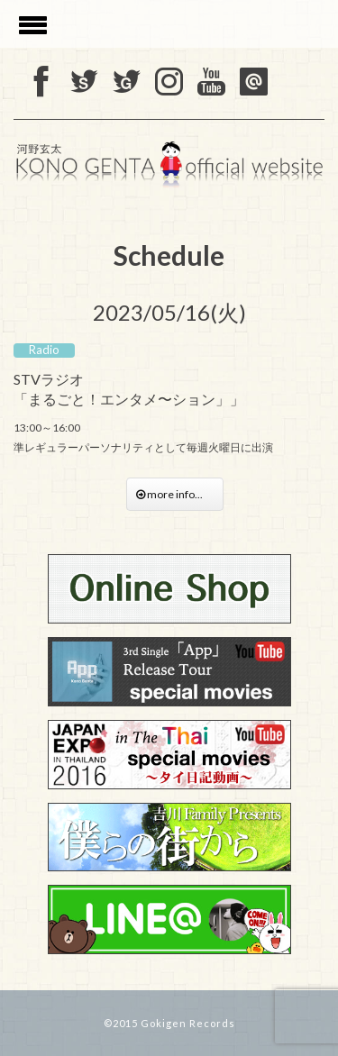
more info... (175, 494)
